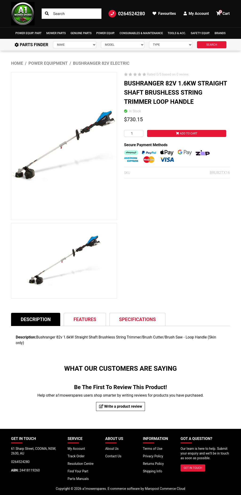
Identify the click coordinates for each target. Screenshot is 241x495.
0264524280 (126, 13)
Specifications (137, 319)
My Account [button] (196, 13)
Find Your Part (78, 471)
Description (36, 319)
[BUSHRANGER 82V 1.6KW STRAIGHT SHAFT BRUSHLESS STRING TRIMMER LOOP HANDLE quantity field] (133, 133)
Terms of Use (152, 449)
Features (84, 319)
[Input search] (72, 13)
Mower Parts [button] (56, 33)
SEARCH (211, 44)
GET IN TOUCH (193, 468)
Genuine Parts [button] (81, 33)
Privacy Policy (153, 456)
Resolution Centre (80, 464)
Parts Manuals (78, 479)
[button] (28, 33)
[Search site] (47, 13)
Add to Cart (186, 133)
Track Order (76, 456)
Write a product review (120, 406)
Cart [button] (223, 13)
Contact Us (113, 456)
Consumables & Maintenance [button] (141, 33)
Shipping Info (152, 471)
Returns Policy (153, 464)
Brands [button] (220, 33)
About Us (112, 449)
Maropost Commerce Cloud (165, 489)
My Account (76, 449)
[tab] (35, 319)
